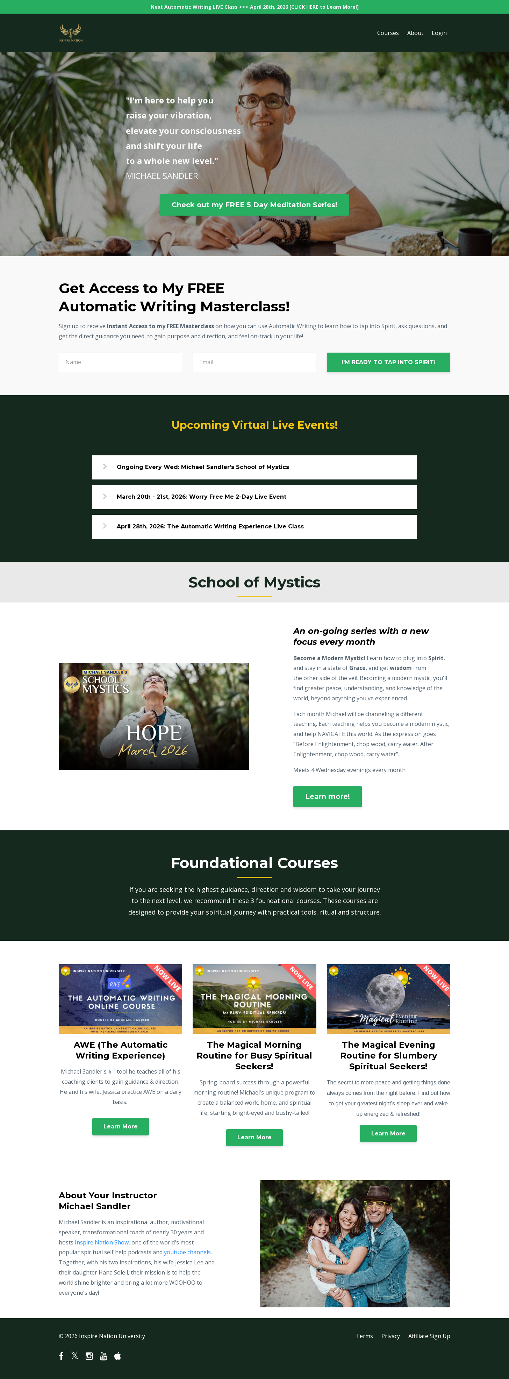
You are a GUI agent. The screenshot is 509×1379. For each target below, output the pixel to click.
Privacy (390, 1336)
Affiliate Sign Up (429, 1336)
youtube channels (187, 1252)
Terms (364, 1336)
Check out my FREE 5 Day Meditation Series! (254, 205)
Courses (388, 33)
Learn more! (327, 796)
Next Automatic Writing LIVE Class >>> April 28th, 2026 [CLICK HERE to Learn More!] (255, 6)
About (415, 33)
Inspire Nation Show (102, 1242)
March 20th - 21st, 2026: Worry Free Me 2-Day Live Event (201, 496)
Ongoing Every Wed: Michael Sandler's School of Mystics (203, 467)
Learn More (120, 1126)
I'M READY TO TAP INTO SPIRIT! (389, 362)
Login (439, 33)
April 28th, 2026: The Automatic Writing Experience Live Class (210, 526)
